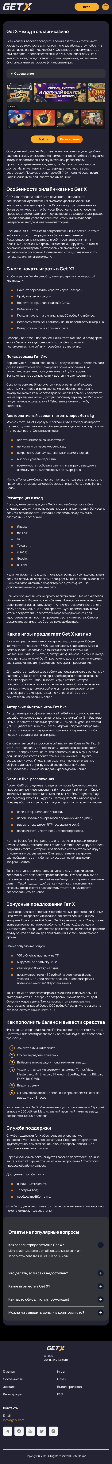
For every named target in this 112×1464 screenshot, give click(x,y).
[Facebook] (19, 1431)
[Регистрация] (70, 139)
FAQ (60, 1394)
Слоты (62, 1379)
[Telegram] (7, 1431)
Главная (9, 1371)
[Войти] (43, 139)
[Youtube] (30, 1431)
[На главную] (56, 1348)
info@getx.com (13, 1420)
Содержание (24, 73)
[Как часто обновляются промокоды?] (56, 1299)
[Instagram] (53, 1431)
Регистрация (12, 1394)
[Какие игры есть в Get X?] (56, 1286)
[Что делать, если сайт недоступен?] (56, 1273)
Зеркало (9, 1387)
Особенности (13, 1379)
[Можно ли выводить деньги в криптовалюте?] (56, 1313)
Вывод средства (69, 1387)
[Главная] (18, 7)
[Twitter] (41, 1431)
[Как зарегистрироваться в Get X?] (56, 1245)
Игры (61, 1371)
